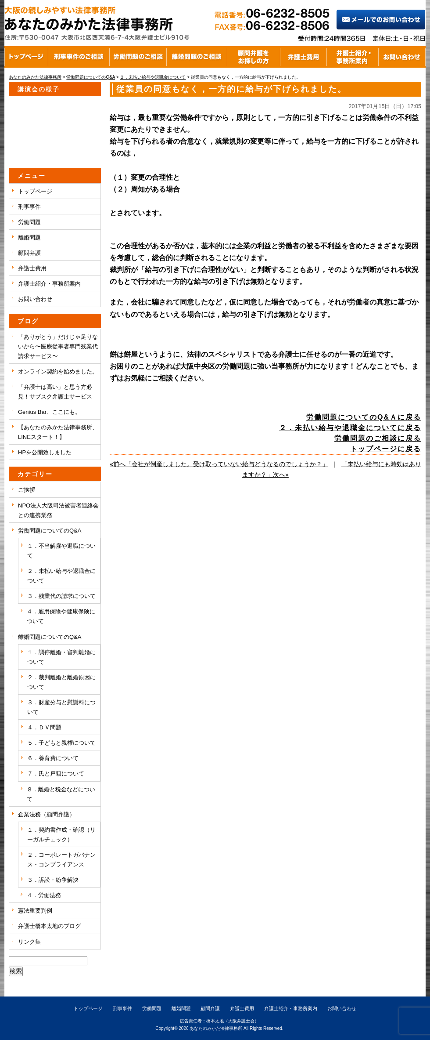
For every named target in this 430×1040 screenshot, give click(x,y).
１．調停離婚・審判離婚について (61, 657)
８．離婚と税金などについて (61, 794)
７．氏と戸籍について (55, 773)
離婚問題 (29, 237)
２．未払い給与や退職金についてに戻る (350, 427)
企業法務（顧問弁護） (46, 814)
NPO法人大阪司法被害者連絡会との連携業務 (58, 510)
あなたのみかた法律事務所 (216, 1028)
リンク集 (29, 942)
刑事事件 (29, 206)
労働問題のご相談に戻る (377, 438)
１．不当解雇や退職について (61, 551)
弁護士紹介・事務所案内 (49, 283)
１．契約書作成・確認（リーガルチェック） (61, 834)
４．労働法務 (44, 895)
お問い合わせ (35, 299)
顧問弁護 (29, 253)
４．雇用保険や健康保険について (61, 616)
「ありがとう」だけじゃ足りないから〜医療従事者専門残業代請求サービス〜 (58, 346)
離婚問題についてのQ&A (49, 637)
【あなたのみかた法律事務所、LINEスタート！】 (58, 432)
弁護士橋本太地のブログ (49, 926)
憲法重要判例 (35, 910)
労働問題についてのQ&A (49, 530)
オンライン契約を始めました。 (58, 371)
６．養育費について (53, 758)
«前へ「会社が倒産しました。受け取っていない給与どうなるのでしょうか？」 (219, 463)
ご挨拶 (26, 489)
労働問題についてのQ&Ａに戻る (363, 417)
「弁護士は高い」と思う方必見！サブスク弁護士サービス (55, 392)
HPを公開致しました (45, 452)
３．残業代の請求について (61, 596)
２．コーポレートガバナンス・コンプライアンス (61, 860)
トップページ (35, 191)
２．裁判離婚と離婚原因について (61, 682)
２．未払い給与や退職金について (61, 576)
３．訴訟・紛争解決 (53, 880)
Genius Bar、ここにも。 (49, 412)
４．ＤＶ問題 (44, 727)
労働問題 (29, 222)
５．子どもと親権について (61, 742)
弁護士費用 (32, 268)
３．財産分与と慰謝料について (61, 707)
